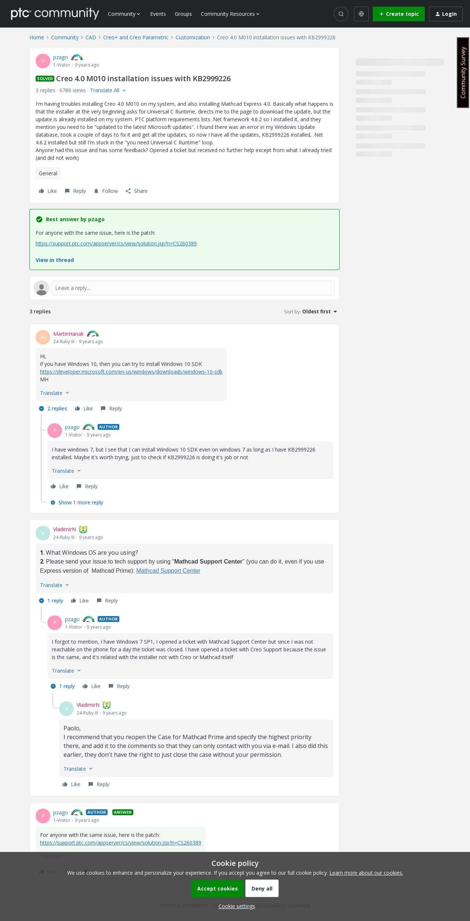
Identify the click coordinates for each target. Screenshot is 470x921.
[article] (184, 372)
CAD (91, 37)
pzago (60, 57)
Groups (183, 13)
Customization (193, 37)
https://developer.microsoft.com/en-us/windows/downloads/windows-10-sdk (131, 371)
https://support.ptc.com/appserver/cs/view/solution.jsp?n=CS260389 (116, 243)
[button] (399, 14)
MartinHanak (68, 333)
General (48, 173)
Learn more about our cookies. (366, 872)
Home (36, 37)
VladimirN (64, 529)
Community (65, 37)
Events (158, 13)
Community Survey (463, 72)
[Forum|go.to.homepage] (55, 13)
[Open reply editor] (184, 288)
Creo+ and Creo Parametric (136, 37)
